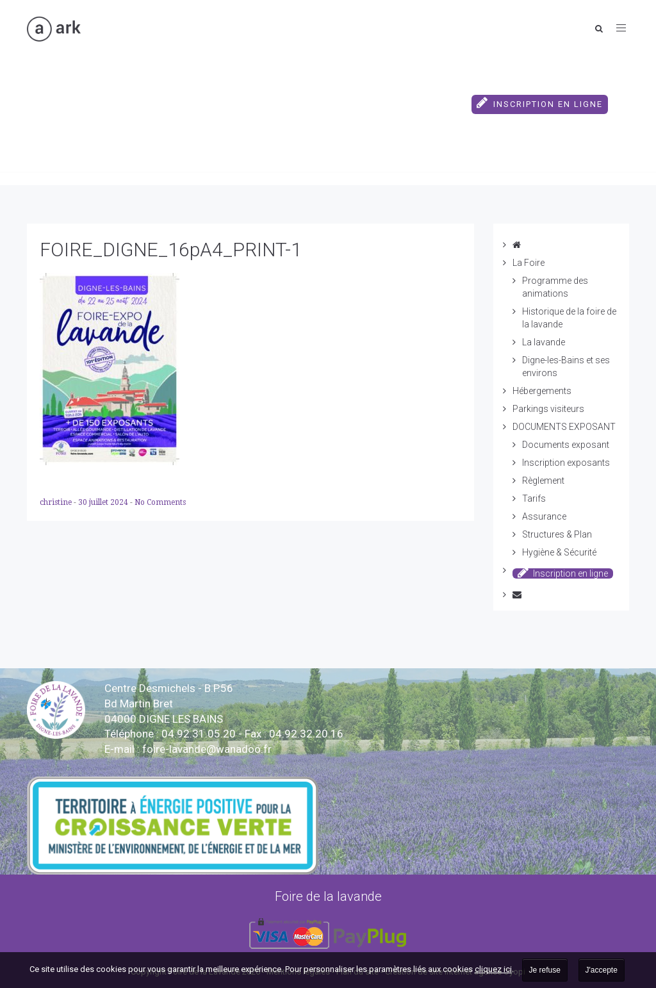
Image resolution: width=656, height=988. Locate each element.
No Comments (160, 502)
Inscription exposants (566, 462)
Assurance (544, 516)
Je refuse (545, 970)
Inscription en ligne (540, 102)
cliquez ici (493, 969)
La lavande (543, 342)
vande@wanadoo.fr (207, 749)
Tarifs (534, 498)
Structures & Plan (557, 534)
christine (57, 502)
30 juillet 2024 (104, 502)
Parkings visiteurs (276, 86)
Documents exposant (565, 445)
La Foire (87, 86)
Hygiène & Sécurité (559, 552)
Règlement (543, 480)
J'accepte (602, 970)
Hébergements (167, 86)
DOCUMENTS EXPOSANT (404, 86)
